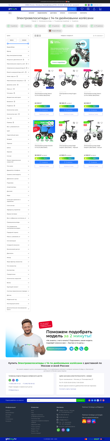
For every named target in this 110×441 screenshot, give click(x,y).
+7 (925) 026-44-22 (15, 383)
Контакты (83, 13)
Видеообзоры (42, 13)
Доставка (53, 13)
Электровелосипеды (45, 21)
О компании (72, 13)
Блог (32, 410)
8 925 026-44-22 (97, 5)
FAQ (32, 412)
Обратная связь (35, 424)
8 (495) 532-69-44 (64, 414)
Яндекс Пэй (34, 431)
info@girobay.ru (14, 390)
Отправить (80, 400)
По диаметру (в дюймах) (61, 21)
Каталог (31, 13)
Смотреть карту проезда (67, 389)
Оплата (62, 13)
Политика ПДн (35, 418)
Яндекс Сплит (35, 429)
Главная (34, 21)
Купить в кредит (36, 433)
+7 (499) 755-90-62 (29, 383)
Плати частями (35, 426)
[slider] (7, 43)
